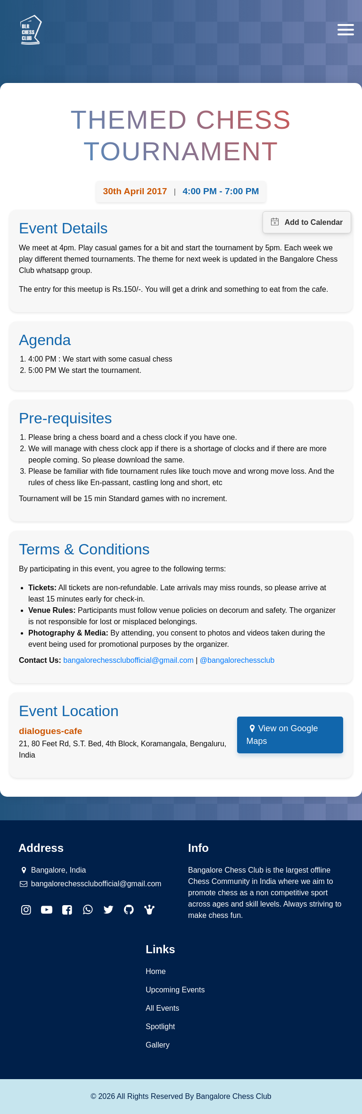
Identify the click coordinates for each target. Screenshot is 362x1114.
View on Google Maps (282, 735)
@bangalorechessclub (237, 660)
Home (156, 971)
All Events (162, 1008)
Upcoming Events (175, 990)
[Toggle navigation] (345, 30)
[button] (150, 909)
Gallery (158, 1045)
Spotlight (160, 1027)
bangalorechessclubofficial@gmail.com (128, 660)
